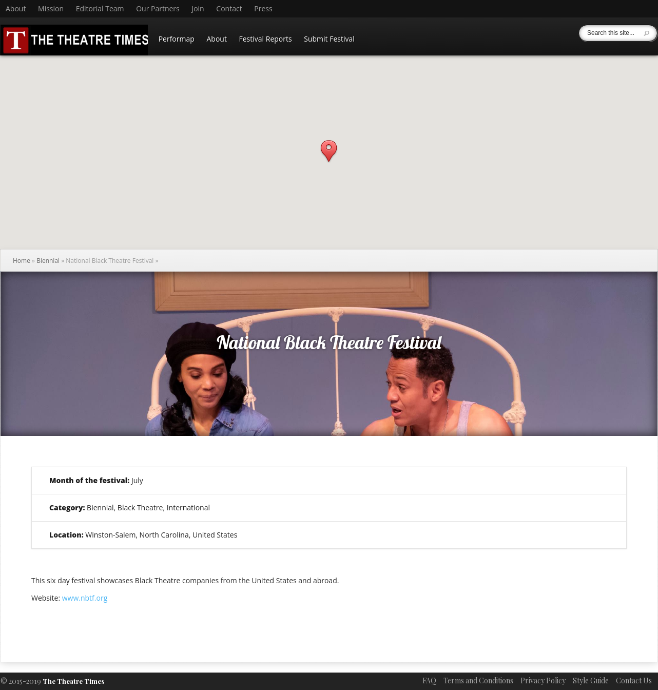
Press (263, 8)
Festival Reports (265, 39)
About (16, 8)
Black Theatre (140, 507)
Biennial (48, 260)
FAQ (429, 680)
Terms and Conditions (478, 680)
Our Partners (158, 8)
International (188, 507)
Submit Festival (329, 39)
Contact (229, 8)
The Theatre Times (73, 681)
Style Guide (591, 680)
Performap (177, 39)
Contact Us (634, 680)
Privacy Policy (543, 680)
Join (197, 8)
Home (21, 260)
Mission (51, 8)
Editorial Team (100, 8)
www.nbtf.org (85, 598)
